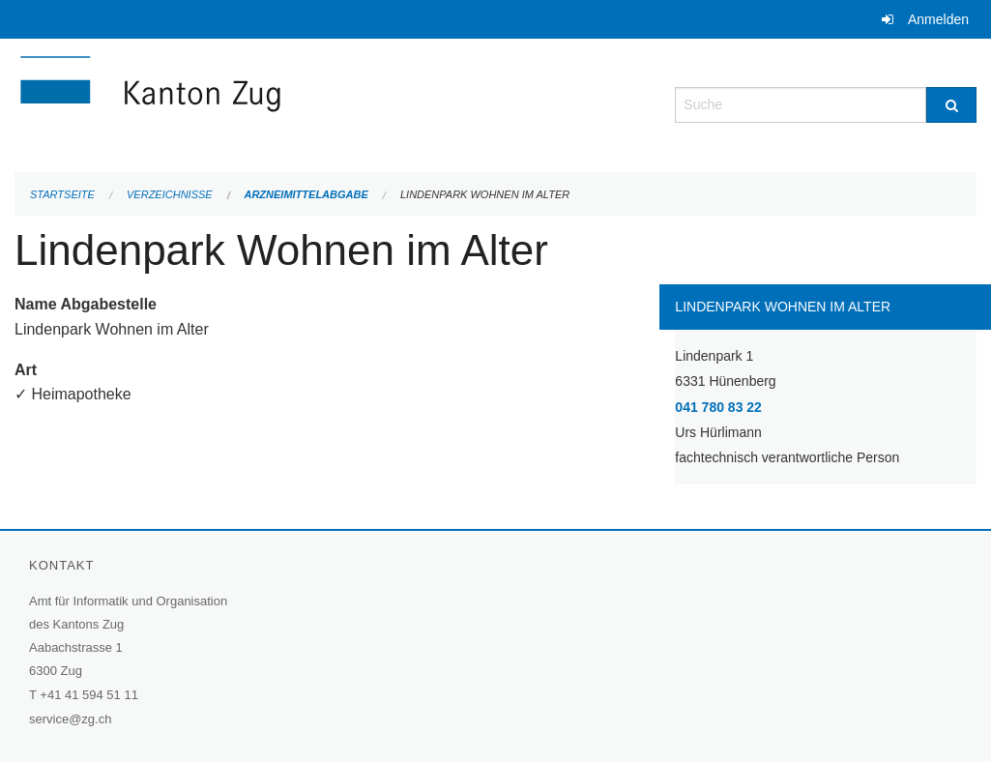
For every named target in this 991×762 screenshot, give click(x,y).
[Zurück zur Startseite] (266, 103)
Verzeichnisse (170, 194)
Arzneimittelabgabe (305, 194)
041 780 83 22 (718, 407)
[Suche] (951, 105)
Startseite (62, 194)
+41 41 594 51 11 (89, 695)
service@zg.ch (70, 719)
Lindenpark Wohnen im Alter (484, 194)
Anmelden (938, 19)
